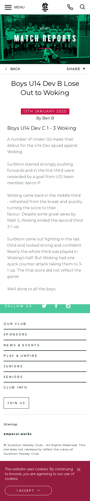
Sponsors (16, 334)
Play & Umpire (21, 356)
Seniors (13, 377)
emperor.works (18, 434)
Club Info (16, 387)
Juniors (13, 366)
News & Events (22, 345)
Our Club (15, 324)
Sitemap (10, 424)
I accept (25, 490)
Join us (16, 403)
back (15, 69)
